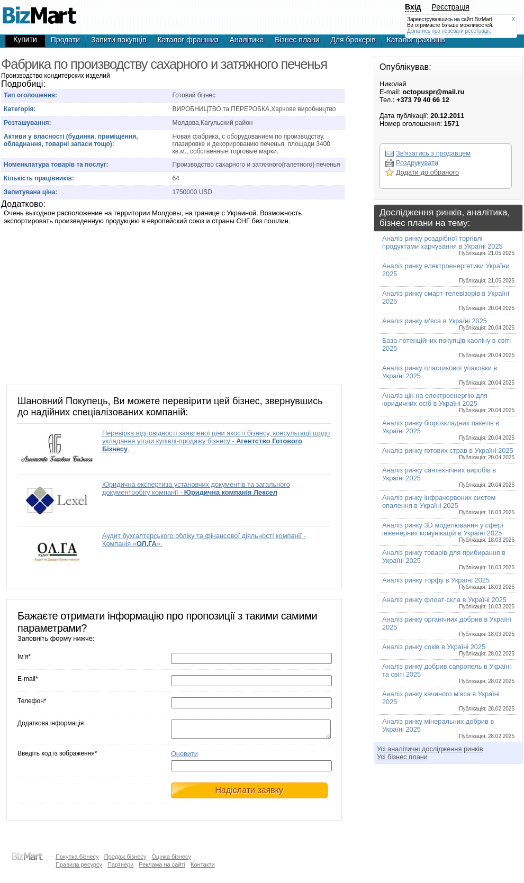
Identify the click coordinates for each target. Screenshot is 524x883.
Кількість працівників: (39, 178)
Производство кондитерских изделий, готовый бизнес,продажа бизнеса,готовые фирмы (39, 10)
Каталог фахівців (416, 39)
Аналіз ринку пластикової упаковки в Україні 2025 (448, 375)
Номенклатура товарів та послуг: (56, 164)
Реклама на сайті (162, 864)
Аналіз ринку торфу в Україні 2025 (448, 583)
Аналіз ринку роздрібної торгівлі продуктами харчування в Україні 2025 (448, 245)
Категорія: (20, 109)
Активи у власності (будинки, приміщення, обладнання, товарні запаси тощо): (71, 140)
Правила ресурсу (79, 864)
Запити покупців (119, 39)
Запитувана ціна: (30, 192)
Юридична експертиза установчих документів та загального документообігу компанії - (196, 488)
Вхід (413, 7)
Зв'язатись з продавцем (433, 153)
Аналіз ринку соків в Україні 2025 (448, 650)
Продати (65, 39)
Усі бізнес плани (402, 757)
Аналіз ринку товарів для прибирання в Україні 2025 (448, 559)
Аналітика (247, 39)
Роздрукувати (417, 163)
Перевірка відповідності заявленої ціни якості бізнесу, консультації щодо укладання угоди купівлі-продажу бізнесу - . (216, 441)
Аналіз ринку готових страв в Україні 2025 (448, 453)
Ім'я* (24, 656)
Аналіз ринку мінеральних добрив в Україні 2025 (448, 728)
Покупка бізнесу (77, 856)
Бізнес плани (297, 39)
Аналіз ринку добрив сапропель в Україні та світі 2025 (448, 673)
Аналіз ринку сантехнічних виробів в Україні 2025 (448, 477)
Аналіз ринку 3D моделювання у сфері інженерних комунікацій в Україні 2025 (448, 532)
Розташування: (27, 122)
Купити (25, 39)
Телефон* (31, 701)
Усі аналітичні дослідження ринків (430, 749)
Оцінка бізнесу (171, 856)
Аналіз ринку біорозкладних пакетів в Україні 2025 (448, 430)
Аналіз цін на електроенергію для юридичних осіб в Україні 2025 (448, 402)
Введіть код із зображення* (57, 756)
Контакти (203, 864)
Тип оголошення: (30, 95)
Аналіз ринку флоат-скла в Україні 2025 (448, 602)
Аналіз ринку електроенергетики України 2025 (448, 273)
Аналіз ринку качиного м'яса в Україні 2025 (448, 701)
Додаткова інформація (50, 723)
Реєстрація (450, 7)
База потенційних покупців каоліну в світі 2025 (448, 347)
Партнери (120, 864)
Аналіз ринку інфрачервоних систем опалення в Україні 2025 (448, 504)
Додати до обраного (427, 172)
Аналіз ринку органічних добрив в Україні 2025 (448, 626)
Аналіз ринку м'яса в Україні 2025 (448, 324)
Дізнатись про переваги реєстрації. (449, 31)
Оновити (184, 757)
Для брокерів (352, 39)
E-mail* (27, 678)
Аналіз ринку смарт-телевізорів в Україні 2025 (448, 300)
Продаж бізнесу (125, 856)
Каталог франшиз (188, 39)
